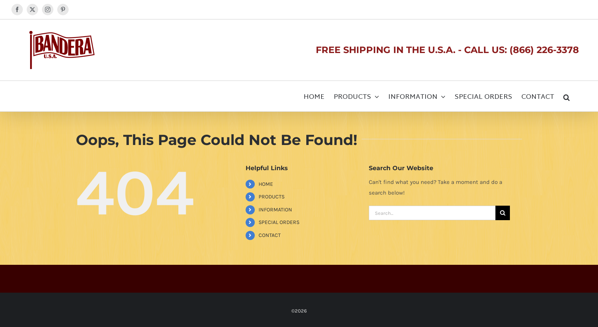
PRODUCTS (272, 196)
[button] (566, 96)
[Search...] (432, 213)
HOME (266, 184)
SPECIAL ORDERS (279, 222)
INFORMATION (275, 209)
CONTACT (270, 235)
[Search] (502, 213)
